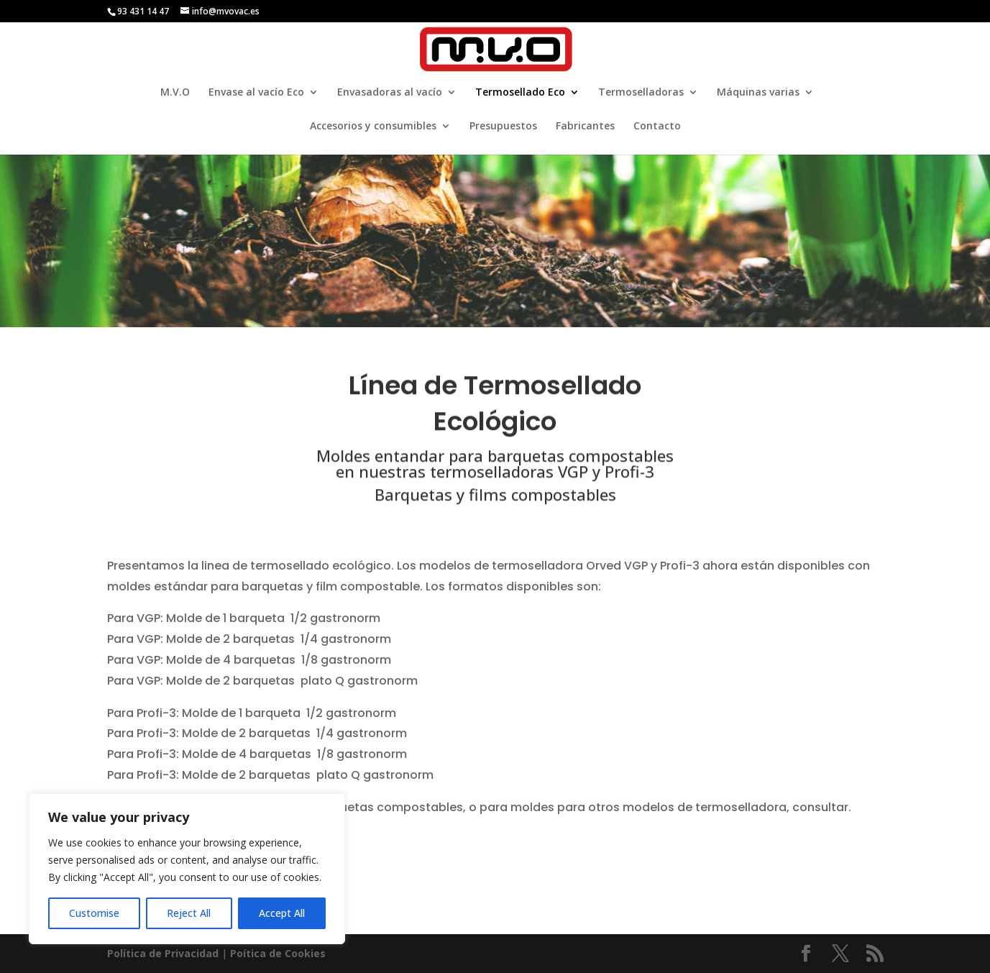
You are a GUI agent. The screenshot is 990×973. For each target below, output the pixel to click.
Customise (94, 913)
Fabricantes (585, 126)
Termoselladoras (641, 93)
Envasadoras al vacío (389, 93)
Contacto (657, 126)
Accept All (282, 913)
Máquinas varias (758, 93)
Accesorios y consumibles (373, 126)
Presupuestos (503, 126)
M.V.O (175, 93)
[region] (187, 868)
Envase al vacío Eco (256, 93)
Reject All (189, 913)
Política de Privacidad (163, 953)
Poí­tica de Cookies (278, 953)
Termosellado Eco (520, 93)
